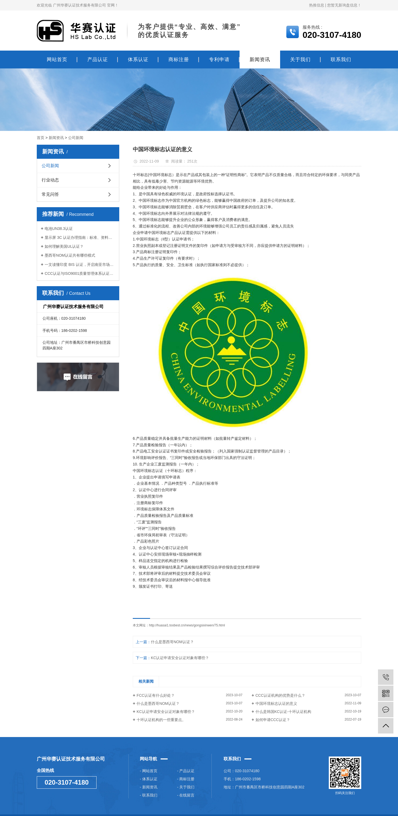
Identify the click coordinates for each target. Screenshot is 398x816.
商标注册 (178, 59)
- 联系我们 (148, 795)
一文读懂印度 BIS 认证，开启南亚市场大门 (80, 264)
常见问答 (50, 194)
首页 (40, 138)
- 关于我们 (186, 787)
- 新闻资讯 (148, 787)
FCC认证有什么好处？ (156, 695)
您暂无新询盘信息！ (344, 5)
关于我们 (300, 59)
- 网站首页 (148, 771)
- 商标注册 (186, 779)
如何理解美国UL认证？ (64, 246)
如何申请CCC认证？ (273, 720)
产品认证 (97, 59)
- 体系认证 (148, 779)
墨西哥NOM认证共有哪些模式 (70, 255)
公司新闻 (75, 138)
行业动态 (50, 180)
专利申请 (219, 59)
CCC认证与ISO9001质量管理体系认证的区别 (80, 273)
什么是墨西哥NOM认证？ (172, 642)
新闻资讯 (260, 59)
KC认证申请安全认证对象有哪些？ (180, 658)
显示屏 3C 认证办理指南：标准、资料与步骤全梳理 (80, 237)
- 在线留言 (186, 795)
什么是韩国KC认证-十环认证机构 (283, 711)
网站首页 (57, 59)
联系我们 (341, 59)
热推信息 (316, 5)
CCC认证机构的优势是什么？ (280, 695)
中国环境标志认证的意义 (276, 703)
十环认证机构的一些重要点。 (161, 720)
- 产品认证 (186, 771)
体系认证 (138, 59)
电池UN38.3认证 (58, 228)
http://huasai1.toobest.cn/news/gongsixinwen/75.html (187, 625)
